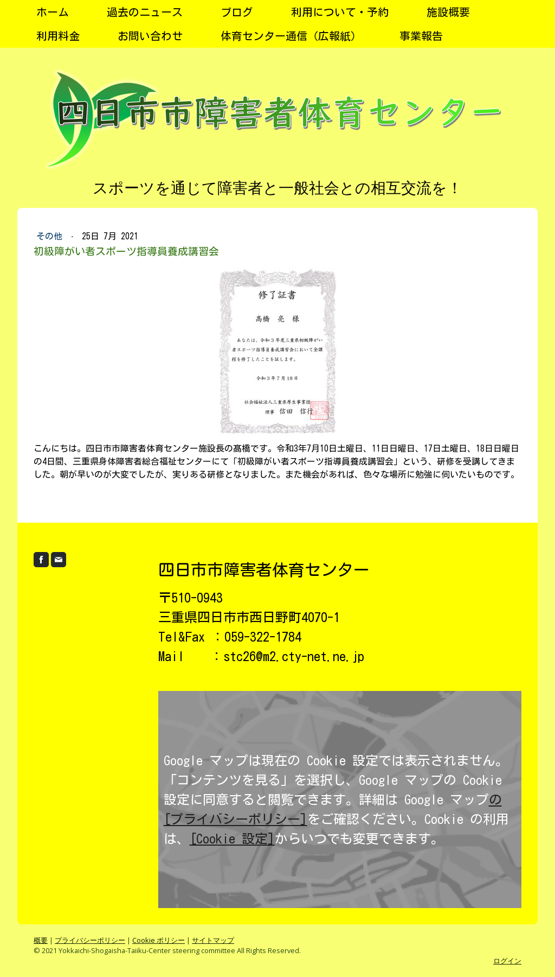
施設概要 (448, 12)
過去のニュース (145, 12)
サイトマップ (213, 940)
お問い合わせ (150, 35)
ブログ (237, 12)
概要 (41, 940)
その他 (51, 236)
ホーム (52, 12)
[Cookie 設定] (232, 838)
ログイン (507, 961)
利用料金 (58, 35)
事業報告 (421, 35)
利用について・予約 (340, 12)
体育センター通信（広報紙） (291, 35)
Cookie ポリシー (158, 940)
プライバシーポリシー (90, 940)
